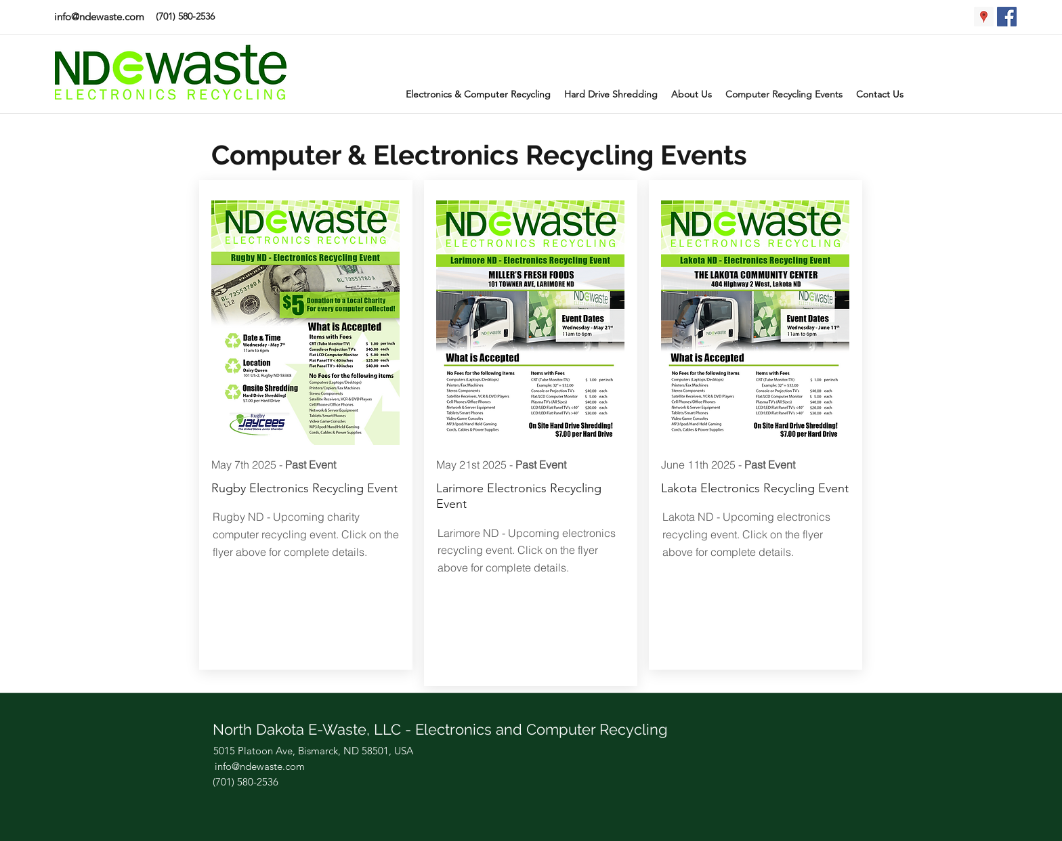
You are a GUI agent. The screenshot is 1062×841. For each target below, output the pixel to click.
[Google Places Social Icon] (984, 16)
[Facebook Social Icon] (1007, 16)
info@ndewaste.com (99, 16)
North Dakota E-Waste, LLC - (314, 729)
